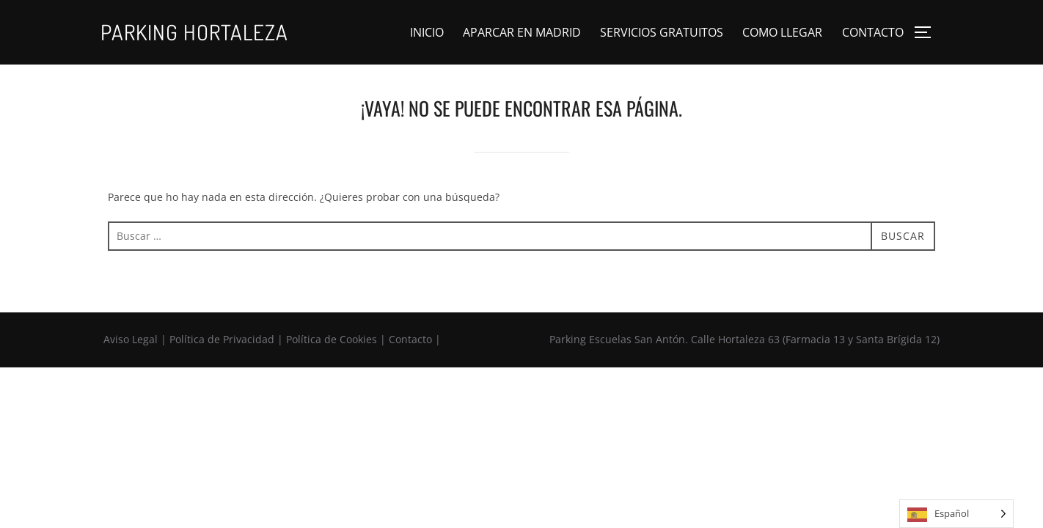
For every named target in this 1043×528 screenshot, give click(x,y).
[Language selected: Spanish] (956, 513)
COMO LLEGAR (782, 32)
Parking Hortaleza (194, 31)
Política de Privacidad (221, 339)
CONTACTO (873, 32)
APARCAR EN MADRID (522, 32)
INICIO (427, 32)
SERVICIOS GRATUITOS (661, 32)
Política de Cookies (331, 339)
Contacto (410, 339)
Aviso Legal (130, 339)
